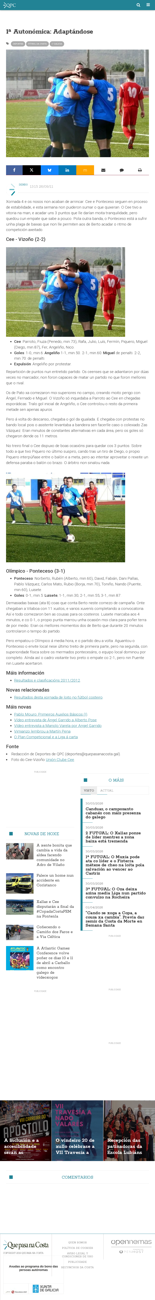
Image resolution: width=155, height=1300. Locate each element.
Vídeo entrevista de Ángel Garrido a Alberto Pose (55, 720)
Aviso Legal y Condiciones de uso (77, 1255)
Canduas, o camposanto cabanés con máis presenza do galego (113, 813)
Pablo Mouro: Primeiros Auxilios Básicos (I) (50, 714)
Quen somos (77, 1242)
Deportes (18, 43)
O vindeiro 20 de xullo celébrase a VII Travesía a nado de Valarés (75, 1149)
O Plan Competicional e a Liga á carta (46, 737)
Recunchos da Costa (77, 1267)
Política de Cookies (77, 1247)
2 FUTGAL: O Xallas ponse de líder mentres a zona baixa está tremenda (113, 837)
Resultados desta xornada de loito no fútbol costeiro (58, 697)
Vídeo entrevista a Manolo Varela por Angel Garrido (58, 725)
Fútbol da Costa (37, 43)
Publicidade (77, 1261)
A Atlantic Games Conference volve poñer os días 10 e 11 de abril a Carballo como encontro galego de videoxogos (55, 963)
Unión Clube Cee (60, 759)
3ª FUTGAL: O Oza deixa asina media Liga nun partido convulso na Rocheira (116, 893)
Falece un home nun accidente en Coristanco (55, 880)
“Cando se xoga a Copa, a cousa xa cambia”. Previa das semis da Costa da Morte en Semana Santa (115, 919)
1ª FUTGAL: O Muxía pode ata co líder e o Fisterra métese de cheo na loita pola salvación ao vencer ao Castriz (115, 865)
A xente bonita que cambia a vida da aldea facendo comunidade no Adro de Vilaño (54, 855)
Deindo (23, 184)
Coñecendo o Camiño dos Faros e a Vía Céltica (55, 932)
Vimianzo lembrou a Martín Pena (42, 731)
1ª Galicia (57, 43)
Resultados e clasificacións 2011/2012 (47, 680)
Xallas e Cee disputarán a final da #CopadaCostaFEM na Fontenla (55, 909)
